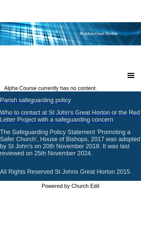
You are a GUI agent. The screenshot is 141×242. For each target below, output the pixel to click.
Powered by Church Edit (71, 186)
